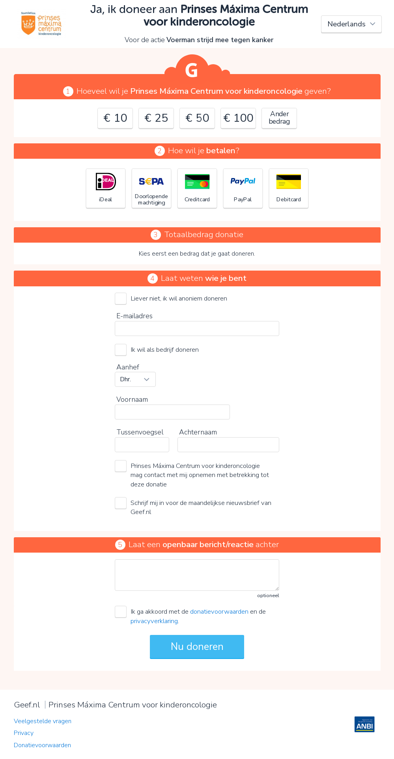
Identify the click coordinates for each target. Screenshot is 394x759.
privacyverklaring (154, 620)
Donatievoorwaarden (42, 745)
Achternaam (198, 432)
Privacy (24, 733)
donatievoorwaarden (219, 611)
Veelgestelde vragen (42, 721)
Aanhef (127, 367)
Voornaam (132, 399)
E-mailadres (134, 316)
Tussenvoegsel (139, 432)
